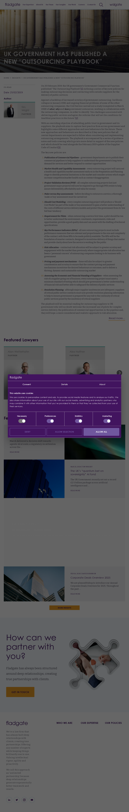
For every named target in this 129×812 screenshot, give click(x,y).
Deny (27, 431)
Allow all (101, 431)
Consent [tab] (27, 384)
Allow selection (64, 431)
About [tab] (102, 384)
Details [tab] (64, 384)
